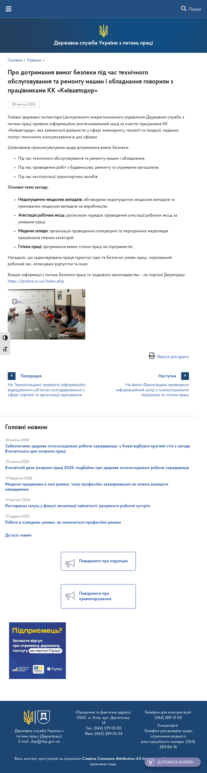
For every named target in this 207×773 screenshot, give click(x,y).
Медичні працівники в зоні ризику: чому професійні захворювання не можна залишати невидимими (86, 487)
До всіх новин (18, 535)
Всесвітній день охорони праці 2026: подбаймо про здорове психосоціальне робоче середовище (97, 468)
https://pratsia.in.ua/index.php (36, 281)
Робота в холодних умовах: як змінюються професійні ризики (63, 522)
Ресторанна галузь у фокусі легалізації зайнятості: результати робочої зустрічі (77, 506)
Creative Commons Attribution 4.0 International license (129, 759)
